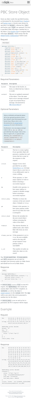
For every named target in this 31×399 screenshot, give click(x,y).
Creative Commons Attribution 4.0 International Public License (15, 393)
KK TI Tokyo (20, 397)
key (21, 21)
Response (5, 267)
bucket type (7, 23)
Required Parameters (10, 79)
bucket (26, 21)
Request (4, 39)
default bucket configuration (9, 35)
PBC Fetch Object (14, 105)
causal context (5, 293)
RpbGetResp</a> (18, 168)
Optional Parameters (10, 109)
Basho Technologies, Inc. (19, 396)
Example (6, 309)
